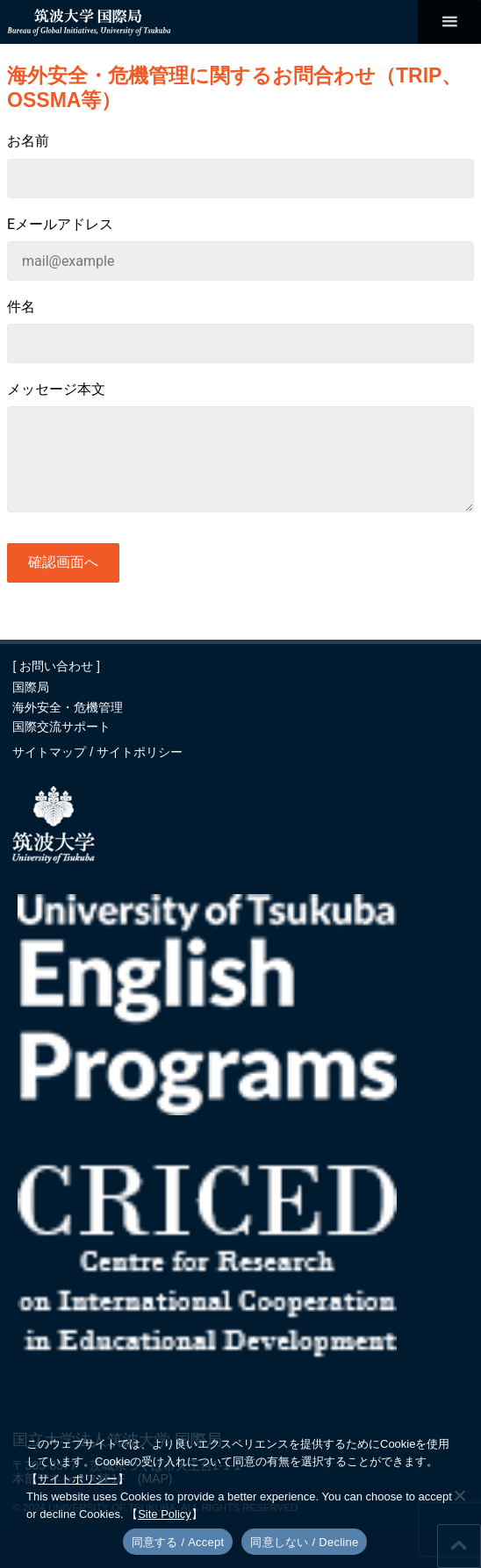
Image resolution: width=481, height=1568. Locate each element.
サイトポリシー (140, 752)
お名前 (28, 140)
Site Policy (164, 1514)
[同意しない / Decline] (459, 1495)
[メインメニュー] (449, 22)
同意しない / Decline (304, 1542)
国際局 (30, 687)
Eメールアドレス (60, 224)
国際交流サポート (61, 727)
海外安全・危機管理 (67, 707)
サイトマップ (51, 752)
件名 (21, 306)
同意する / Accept (178, 1542)
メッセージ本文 (56, 389)
